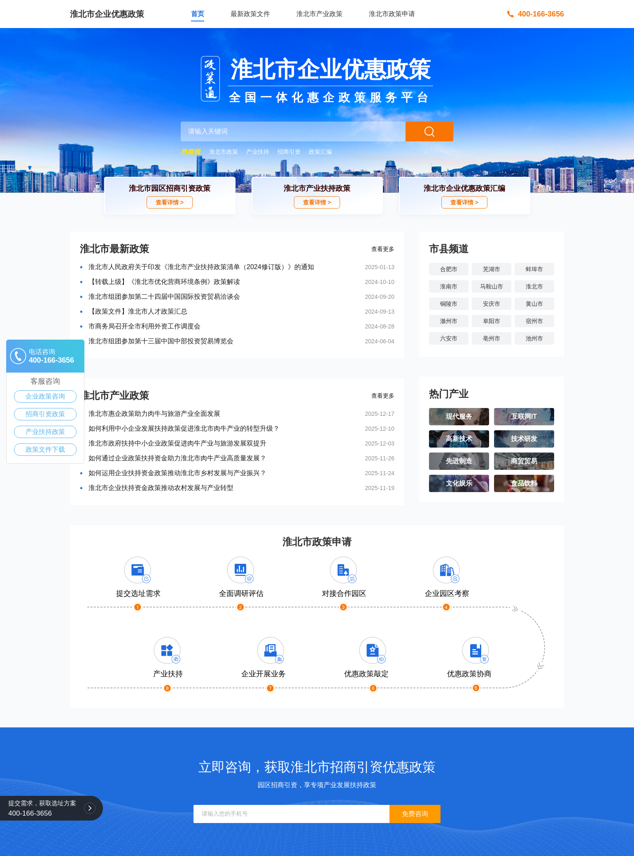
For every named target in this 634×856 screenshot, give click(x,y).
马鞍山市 (491, 286)
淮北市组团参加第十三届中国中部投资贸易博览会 (161, 341)
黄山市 (534, 303)
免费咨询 (415, 813)
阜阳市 (491, 321)
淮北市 (534, 286)
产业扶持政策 (45, 431)
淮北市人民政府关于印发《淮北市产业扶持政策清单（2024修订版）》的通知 (201, 266)
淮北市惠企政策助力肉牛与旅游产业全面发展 (154, 413)
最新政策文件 (250, 13)
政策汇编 (320, 151)
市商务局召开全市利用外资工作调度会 (144, 326)
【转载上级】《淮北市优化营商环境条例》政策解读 (164, 281)
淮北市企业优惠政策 (107, 14)
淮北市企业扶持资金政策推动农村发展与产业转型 (161, 487)
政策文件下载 (45, 449)
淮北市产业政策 (319, 13)
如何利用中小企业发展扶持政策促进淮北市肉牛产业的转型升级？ (184, 428)
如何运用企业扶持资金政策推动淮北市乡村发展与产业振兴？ (177, 472)
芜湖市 (491, 269)
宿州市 (534, 321)
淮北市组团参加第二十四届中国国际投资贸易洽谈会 (164, 296)
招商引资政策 (45, 413)
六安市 (448, 338)
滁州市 (448, 321)
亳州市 (491, 338)
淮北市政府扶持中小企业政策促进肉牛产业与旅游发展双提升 (177, 443)
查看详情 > (170, 202)
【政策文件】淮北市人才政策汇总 (138, 311)
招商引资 (289, 151)
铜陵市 (448, 303)
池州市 (534, 338)
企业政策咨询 (45, 396)
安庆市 (491, 303)
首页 (197, 13)
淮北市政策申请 (392, 13)
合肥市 (448, 269)
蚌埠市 (534, 269)
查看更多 (382, 249)
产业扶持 (257, 151)
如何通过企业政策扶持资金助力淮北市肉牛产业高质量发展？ (177, 458)
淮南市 (448, 286)
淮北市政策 (223, 151)
